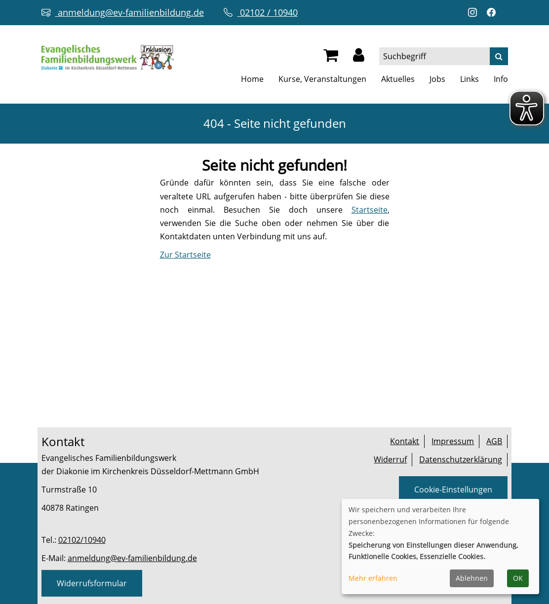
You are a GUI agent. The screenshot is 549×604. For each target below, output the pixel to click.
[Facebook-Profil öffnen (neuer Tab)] (494, 12)
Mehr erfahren (373, 578)
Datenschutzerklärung (460, 459)
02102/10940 (82, 539)
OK (518, 578)
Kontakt (404, 441)
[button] (358, 57)
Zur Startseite (185, 254)
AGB (494, 441)
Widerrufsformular (92, 583)
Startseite (370, 209)
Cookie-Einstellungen (453, 489)
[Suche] (499, 56)
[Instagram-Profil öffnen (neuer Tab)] (475, 12)
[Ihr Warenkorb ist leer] (330, 57)
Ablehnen (472, 578)
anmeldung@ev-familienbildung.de (132, 558)
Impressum (452, 441)
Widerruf (390, 459)
